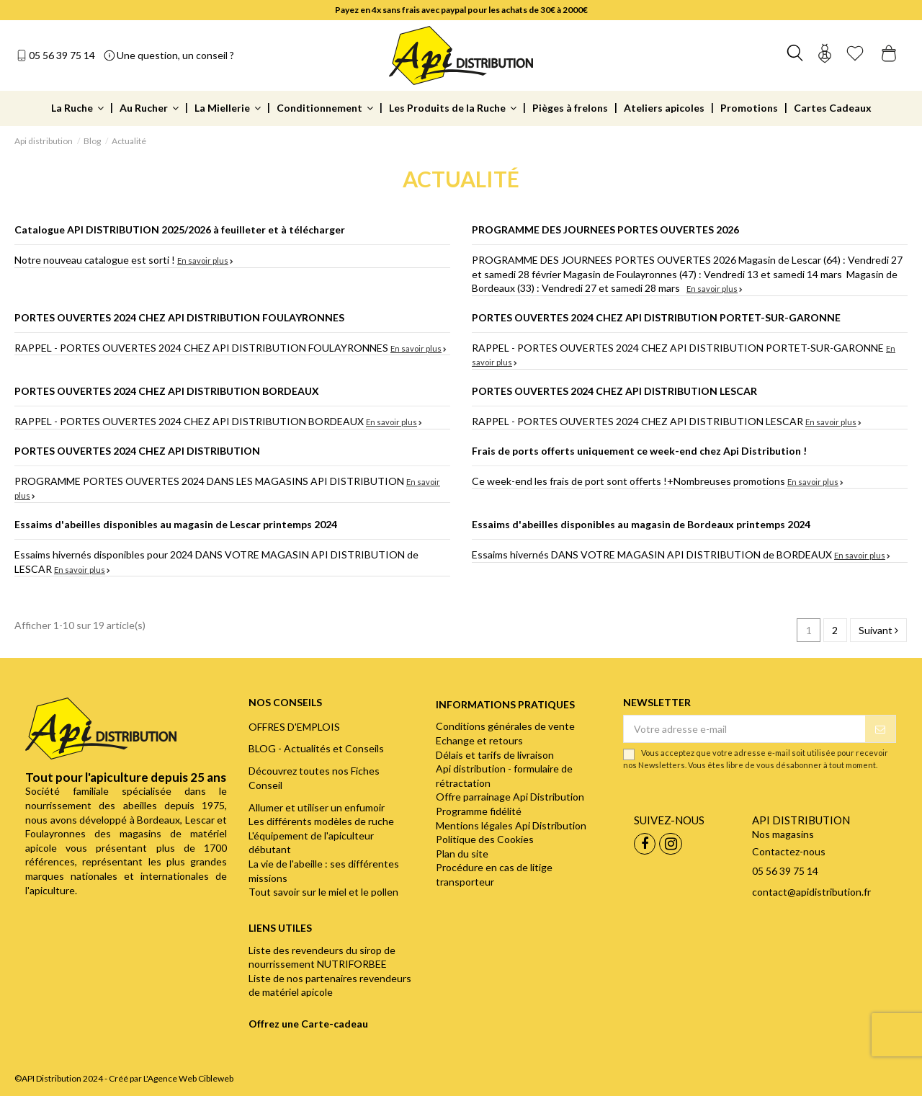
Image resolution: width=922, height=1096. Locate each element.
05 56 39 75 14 (62, 55)
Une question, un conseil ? (175, 55)
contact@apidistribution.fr (811, 892)
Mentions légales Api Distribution (511, 825)
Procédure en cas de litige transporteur (494, 874)
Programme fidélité (479, 811)
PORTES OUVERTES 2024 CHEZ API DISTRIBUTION (137, 451)
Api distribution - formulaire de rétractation (504, 775)
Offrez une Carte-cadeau (308, 1023)
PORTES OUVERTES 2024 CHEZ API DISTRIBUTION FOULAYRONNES (179, 317)
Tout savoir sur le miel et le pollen (323, 892)
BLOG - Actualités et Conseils (316, 748)
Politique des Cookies (485, 839)
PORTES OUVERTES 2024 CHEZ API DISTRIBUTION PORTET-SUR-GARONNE (656, 317)
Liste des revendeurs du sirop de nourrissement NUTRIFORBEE (322, 957)
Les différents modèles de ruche (321, 821)
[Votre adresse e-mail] (744, 729)
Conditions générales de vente (505, 726)
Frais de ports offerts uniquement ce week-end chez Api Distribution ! (639, 451)
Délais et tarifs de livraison (495, 755)
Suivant (878, 630)
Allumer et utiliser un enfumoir (317, 807)
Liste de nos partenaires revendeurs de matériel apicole (330, 985)
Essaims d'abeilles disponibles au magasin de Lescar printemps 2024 (175, 524)
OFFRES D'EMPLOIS (294, 727)
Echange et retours (479, 740)
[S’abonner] (880, 729)
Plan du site (462, 853)
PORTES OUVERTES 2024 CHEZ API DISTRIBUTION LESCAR (614, 391)
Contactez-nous (788, 851)
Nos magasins (783, 834)
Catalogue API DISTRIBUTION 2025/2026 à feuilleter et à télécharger (179, 229)
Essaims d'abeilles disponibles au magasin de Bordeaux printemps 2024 (641, 524)
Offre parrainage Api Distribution (510, 796)
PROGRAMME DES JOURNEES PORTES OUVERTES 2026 (605, 229)
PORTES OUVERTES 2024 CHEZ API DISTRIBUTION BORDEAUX (166, 391)
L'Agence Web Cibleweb (188, 1078)
